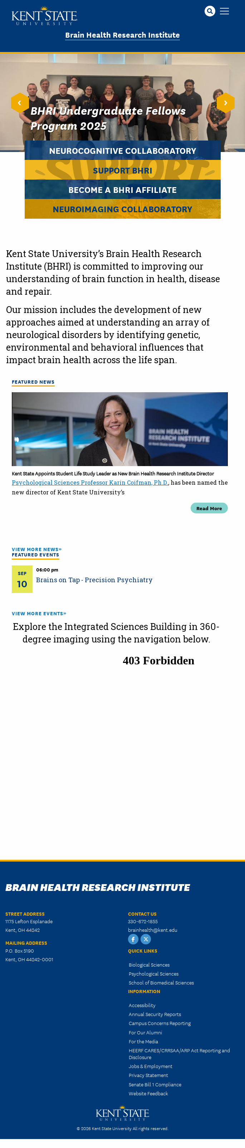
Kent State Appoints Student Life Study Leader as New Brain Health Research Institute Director (113, 473)
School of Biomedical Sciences (161, 982)
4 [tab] (130, 535)
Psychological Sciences (153, 973)
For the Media (143, 1041)
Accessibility (142, 1005)
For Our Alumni (145, 1032)
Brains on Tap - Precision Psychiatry (94, 579)
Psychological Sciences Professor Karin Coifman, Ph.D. (90, 482)
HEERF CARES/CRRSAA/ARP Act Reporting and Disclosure (179, 1053)
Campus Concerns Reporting (160, 1023)
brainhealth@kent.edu (152, 930)
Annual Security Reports (155, 1014)
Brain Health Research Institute (122, 34)
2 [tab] (109, 535)
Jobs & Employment (150, 1066)
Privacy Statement (148, 1075)
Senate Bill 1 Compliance (155, 1084)
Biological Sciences (149, 964)
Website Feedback (148, 1093)
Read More (209, 508)
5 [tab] (141, 535)
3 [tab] (119, 535)
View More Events (37, 613)
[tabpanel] (120, 452)
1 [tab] (98, 535)
